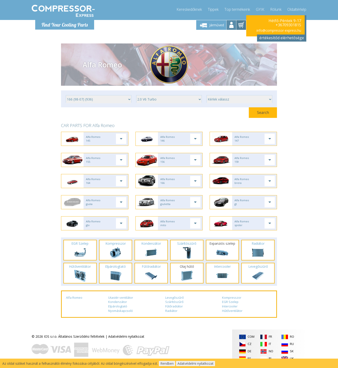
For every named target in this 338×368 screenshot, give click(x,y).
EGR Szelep (230, 302)
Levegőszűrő (174, 297)
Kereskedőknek (189, 9)
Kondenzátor (117, 302)
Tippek (213, 9)
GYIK (260, 9)
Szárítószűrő (174, 302)
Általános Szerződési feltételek (81, 336)
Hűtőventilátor (232, 311)
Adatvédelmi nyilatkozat (126, 336)
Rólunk (275, 9)
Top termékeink (237, 9)
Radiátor (171, 311)
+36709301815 (288, 24)
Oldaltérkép (296, 9)
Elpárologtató (117, 306)
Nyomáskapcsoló (120, 311)
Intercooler (230, 306)
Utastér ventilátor (120, 297)
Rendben (167, 363)
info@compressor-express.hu (279, 30)
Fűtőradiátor (174, 306)
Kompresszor (231, 297)
